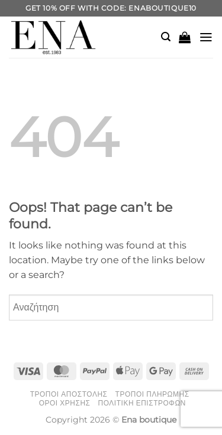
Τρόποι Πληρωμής (152, 394)
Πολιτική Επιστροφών (142, 403)
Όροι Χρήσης (65, 403)
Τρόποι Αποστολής (69, 394)
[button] (165, 36)
